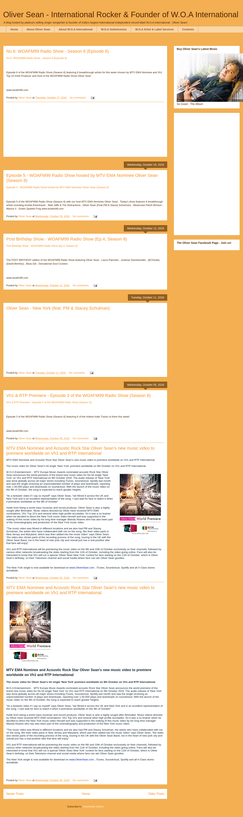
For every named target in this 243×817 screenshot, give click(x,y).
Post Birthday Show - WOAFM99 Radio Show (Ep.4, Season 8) (66, 239)
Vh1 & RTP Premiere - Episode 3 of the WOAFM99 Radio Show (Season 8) (78, 395)
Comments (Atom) (93, 806)
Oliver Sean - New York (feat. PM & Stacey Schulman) (58, 308)
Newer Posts (15, 793)
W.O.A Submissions (114, 29)
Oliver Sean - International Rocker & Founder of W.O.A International (120, 14)
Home (14, 29)
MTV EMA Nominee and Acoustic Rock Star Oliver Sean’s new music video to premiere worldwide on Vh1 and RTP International (80, 451)
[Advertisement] (85, 129)
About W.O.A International (75, 29)
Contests (188, 29)
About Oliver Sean (38, 29)
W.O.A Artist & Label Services (154, 29)
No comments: (78, 97)
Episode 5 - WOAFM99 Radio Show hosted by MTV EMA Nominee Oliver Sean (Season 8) (57, 187)
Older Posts (156, 793)
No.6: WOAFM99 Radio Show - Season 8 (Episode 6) (57, 51)
